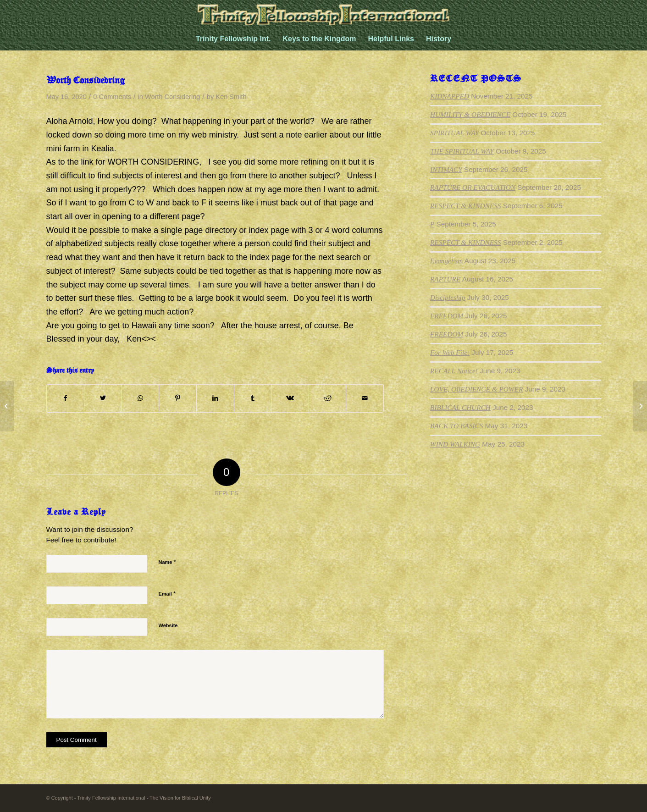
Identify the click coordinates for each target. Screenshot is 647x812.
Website (168, 625)
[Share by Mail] (364, 398)
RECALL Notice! (454, 371)
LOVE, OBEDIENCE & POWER (476, 389)
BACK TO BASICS (456, 426)
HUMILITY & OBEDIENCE (470, 114)
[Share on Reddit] (327, 398)
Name (167, 561)
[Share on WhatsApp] (140, 398)
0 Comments (112, 96)
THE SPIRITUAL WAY (462, 151)
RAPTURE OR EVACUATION (472, 187)
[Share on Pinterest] (177, 398)
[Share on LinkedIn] (215, 398)
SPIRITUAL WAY (454, 133)
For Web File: (450, 352)
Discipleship (447, 297)
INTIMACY (446, 169)
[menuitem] (233, 39)
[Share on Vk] (290, 398)
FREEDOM (446, 316)
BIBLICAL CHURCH (460, 407)
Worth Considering (172, 96)
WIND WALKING (455, 444)
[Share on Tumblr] (252, 398)
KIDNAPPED (449, 96)
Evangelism (446, 261)
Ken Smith (231, 96)
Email (167, 593)
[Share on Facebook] (65, 398)
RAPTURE (445, 279)
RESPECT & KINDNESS (465, 206)
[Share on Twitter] (103, 398)
